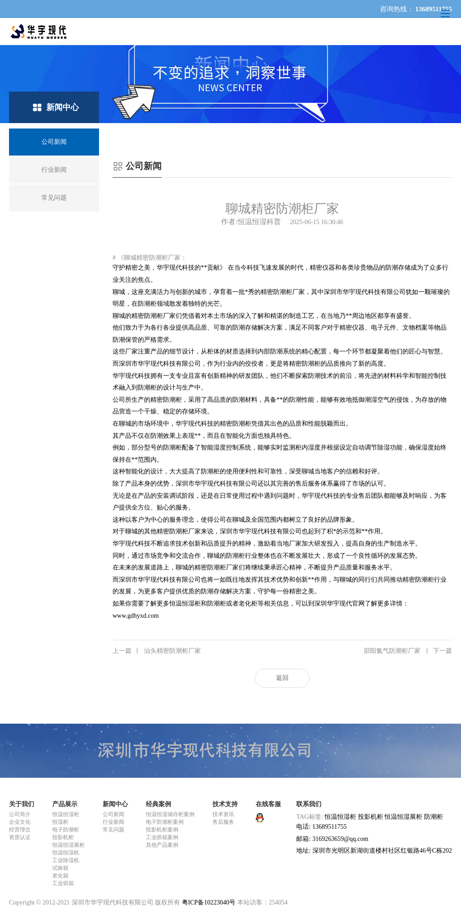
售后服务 (223, 822)
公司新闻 (113, 814)
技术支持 (225, 804)
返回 (282, 678)
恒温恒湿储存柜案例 (170, 814)
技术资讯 (223, 814)
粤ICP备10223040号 (209, 902)
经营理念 (20, 829)
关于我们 (21, 804)
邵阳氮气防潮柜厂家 (408, 651)
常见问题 (113, 829)
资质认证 (20, 837)
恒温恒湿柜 (65, 814)
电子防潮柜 (65, 829)
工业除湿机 (65, 860)
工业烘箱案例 (162, 837)
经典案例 (158, 804)
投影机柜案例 (162, 829)
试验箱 (60, 868)
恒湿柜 (60, 822)
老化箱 (60, 875)
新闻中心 (115, 804)
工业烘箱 (63, 883)
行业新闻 (113, 822)
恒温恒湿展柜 (68, 845)
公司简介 (20, 814)
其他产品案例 (162, 845)
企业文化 (20, 822)
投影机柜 (63, 837)
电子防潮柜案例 (165, 822)
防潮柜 (433, 816)
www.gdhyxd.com (136, 615)
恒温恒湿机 (65, 852)
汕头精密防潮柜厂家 (157, 651)
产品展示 (64, 804)
